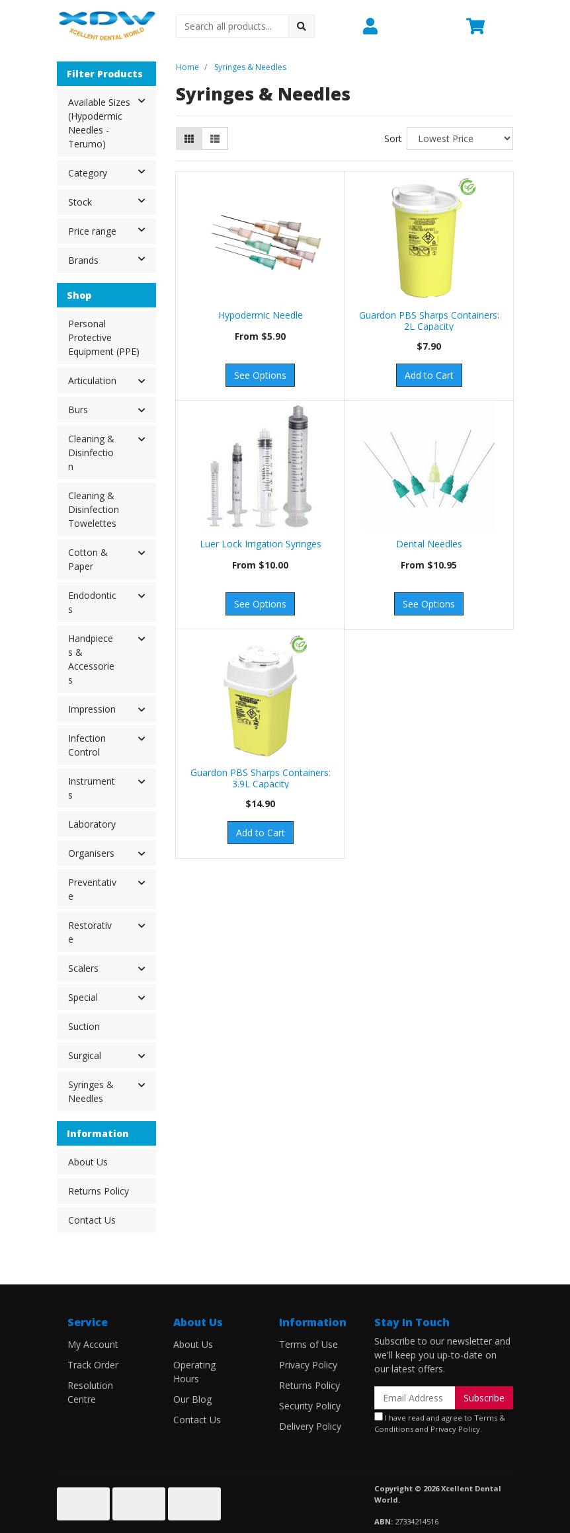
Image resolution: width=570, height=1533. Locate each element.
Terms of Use (308, 1344)
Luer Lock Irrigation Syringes (260, 543)
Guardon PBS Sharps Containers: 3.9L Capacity (260, 778)
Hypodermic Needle (260, 315)
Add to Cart (429, 375)
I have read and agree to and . (439, 1423)
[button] (406, 26)
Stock (111, 201)
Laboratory (92, 824)
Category (111, 172)
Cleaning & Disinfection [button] (91, 452)
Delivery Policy (310, 1426)
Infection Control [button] (87, 745)
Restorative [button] (90, 932)
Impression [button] (92, 709)
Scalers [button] (83, 968)
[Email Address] (415, 1397)
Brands (111, 259)
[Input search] (232, 26)
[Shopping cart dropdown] (489, 26)
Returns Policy (98, 1191)
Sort (393, 138)
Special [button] (83, 997)
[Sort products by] (460, 138)
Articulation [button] (92, 380)
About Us (88, 1162)
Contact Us (92, 1220)
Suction (84, 1026)
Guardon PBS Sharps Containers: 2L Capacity (429, 321)
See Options (260, 375)
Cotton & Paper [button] (88, 559)
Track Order (92, 1364)
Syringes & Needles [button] (91, 1091)
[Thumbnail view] (189, 138)
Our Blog (192, 1399)
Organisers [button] (91, 853)
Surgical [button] (84, 1055)
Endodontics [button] (92, 602)
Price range (111, 230)
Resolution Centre (90, 1392)
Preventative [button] (92, 889)
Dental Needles (429, 543)
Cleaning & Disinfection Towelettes (93, 509)
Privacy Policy (308, 1364)
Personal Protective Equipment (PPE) (104, 337)
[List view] (215, 138)
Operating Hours (194, 1371)
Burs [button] (78, 409)
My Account (92, 1344)
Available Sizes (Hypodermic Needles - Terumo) (111, 121)
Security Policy (310, 1405)
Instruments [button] (91, 788)
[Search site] (301, 26)
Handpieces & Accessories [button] (91, 659)
